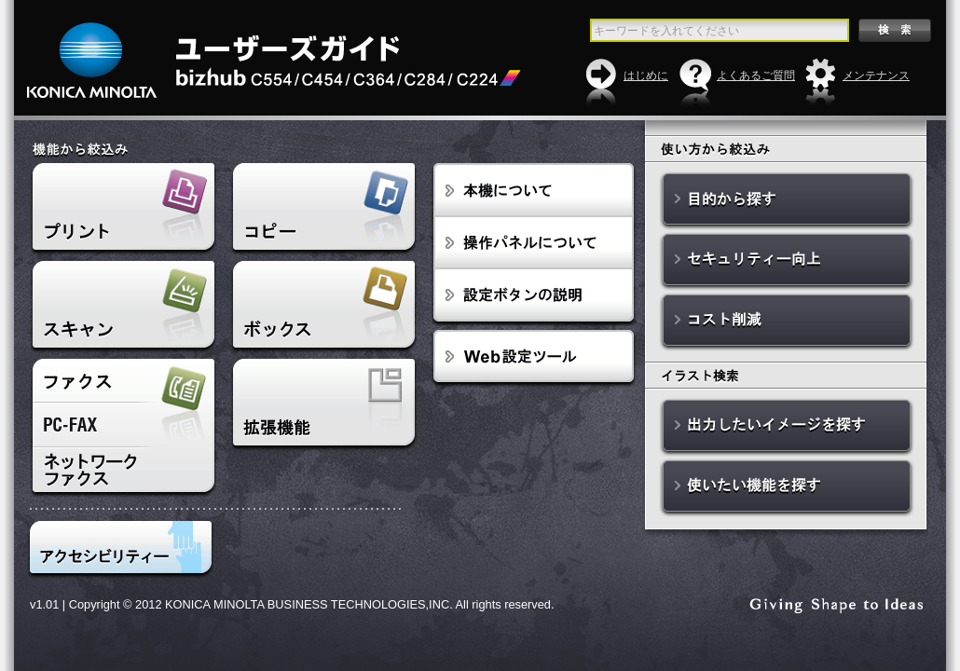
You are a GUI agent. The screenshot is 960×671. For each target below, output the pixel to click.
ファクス (123, 381)
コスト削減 (786, 322)
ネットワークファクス (123, 472)
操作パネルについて (534, 243)
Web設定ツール (534, 359)
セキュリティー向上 (786, 261)
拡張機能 (323, 405)
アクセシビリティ (120, 550)
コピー (323, 209)
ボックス (323, 307)
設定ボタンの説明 (534, 297)
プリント (123, 209)
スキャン (123, 307)
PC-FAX (123, 425)
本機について (534, 190)
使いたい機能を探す (786, 488)
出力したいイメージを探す (786, 427)
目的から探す (786, 200)
